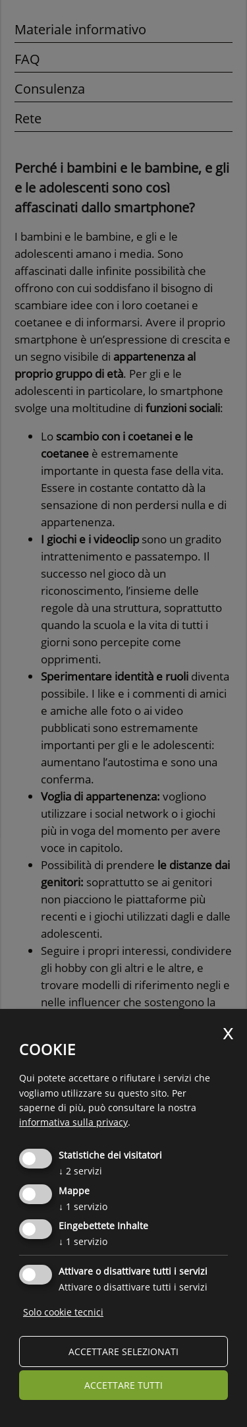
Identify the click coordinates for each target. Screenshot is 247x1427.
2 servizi (80, 1171)
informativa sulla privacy (73, 1122)
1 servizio (83, 1206)
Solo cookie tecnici (63, 1312)
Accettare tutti (123, 1385)
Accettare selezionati (123, 1351)
